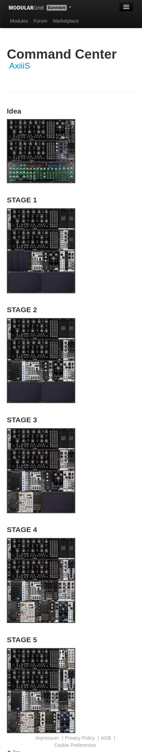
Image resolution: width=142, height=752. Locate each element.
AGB (106, 738)
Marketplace (66, 21)
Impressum (47, 738)
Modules (19, 21)
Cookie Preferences (75, 745)
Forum (40, 21)
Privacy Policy (80, 738)
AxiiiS (19, 65)
